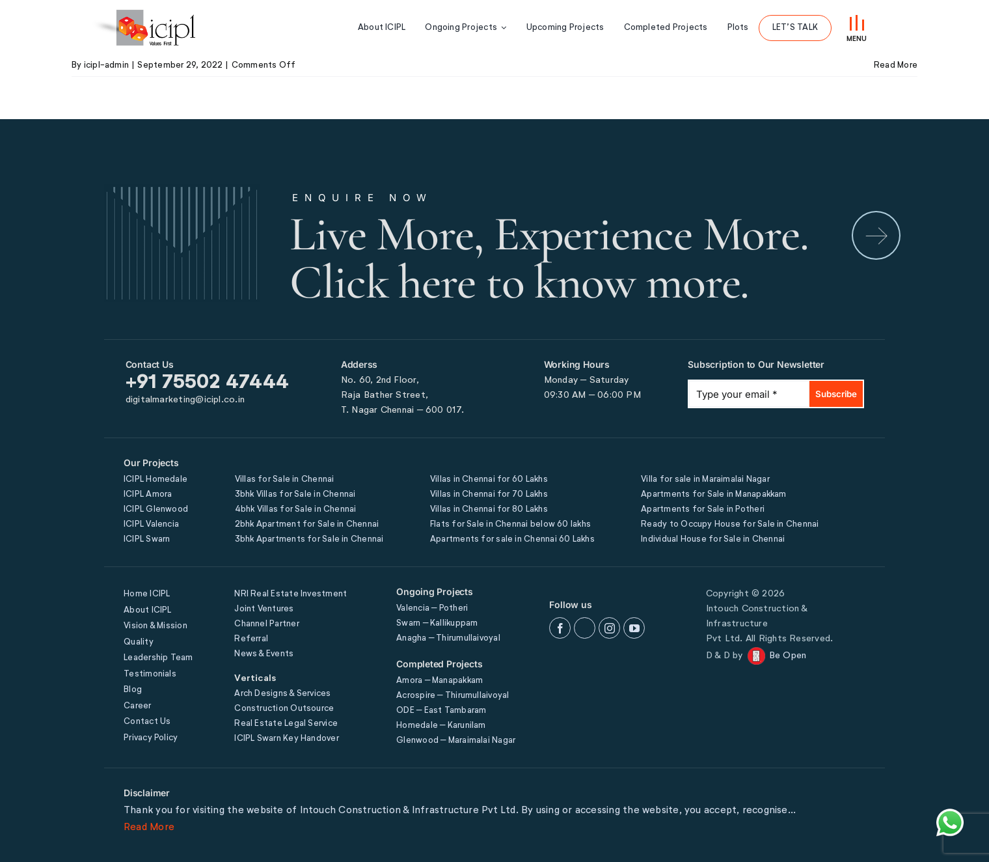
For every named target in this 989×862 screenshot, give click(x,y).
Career (137, 706)
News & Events (263, 654)
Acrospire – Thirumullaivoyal (452, 695)
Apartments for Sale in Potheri (703, 509)
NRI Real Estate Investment (290, 594)
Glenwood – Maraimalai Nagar (455, 740)
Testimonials (150, 674)
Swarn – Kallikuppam (437, 623)
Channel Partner (266, 624)
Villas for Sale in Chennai (284, 479)
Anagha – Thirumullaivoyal (448, 638)
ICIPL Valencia (151, 524)
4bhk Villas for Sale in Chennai (296, 509)
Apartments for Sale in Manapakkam (713, 494)
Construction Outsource (284, 708)
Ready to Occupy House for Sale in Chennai (730, 524)
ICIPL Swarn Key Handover (286, 738)
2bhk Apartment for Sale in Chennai (307, 524)
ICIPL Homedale (155, 479)
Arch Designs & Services (282, 693)
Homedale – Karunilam (441, 725)
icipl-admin (106, 65)
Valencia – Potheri (432, 608)
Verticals (255, 678)
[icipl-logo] (143, 28)
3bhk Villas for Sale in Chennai (295, 494)
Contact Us (147, 721)
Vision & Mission (155, 626)
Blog (133, 690)
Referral (251, 639)
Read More (149, 827)
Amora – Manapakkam (439, 680)
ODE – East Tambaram (441, 710)
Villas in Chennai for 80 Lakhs (489, 509)
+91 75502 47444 (207, 383)
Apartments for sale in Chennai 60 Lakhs (512, 539)
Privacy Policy (151, 738)
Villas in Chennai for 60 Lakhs (489, 479)
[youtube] (634, 628)
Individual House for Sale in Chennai (713, 539)
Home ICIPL (147, 594)
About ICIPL (147, 610)
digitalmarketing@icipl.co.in (185, 399)
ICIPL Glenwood (156, 509)
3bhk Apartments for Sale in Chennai (309, 539)
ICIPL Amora (148, 494)
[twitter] (584, 628)
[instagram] (609, 628)
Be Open (788, 655)
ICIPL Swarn (147, 539)
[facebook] (560, 628)
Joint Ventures (263, 609)
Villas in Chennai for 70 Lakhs (489, 494)
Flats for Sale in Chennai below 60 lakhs (510, 524)
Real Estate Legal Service (286, 723)
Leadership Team (158, 658)
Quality (139, 642)
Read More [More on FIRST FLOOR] (895, 65)
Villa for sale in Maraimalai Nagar (705, 479)
